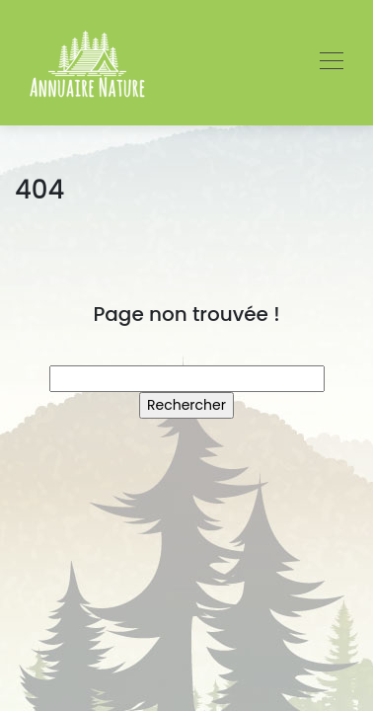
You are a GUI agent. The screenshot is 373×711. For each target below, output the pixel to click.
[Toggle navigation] (330, 63)
